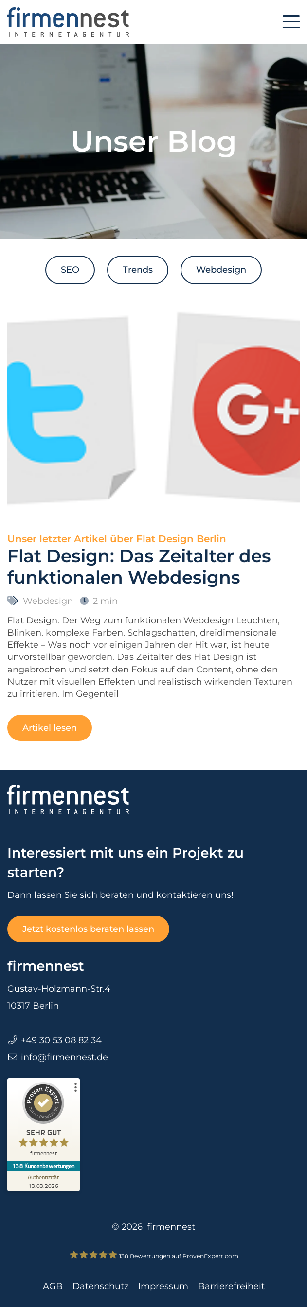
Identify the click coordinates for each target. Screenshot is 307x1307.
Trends (138, 269)
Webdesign (221, 269)
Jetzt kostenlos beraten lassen (88, 929)
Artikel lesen (49, 727)
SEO (70, 269)
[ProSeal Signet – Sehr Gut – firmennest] (43, 1121)
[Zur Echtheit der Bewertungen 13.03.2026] (43, 1181)
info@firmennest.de (64, 1057)
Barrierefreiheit (231, 1286)
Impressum (163, 1286)
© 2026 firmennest (153, 1226)
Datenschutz (100, 1286)
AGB (53, 1286)
